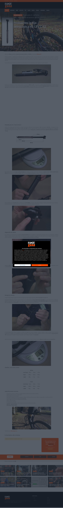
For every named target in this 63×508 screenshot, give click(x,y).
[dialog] (31, 254)
